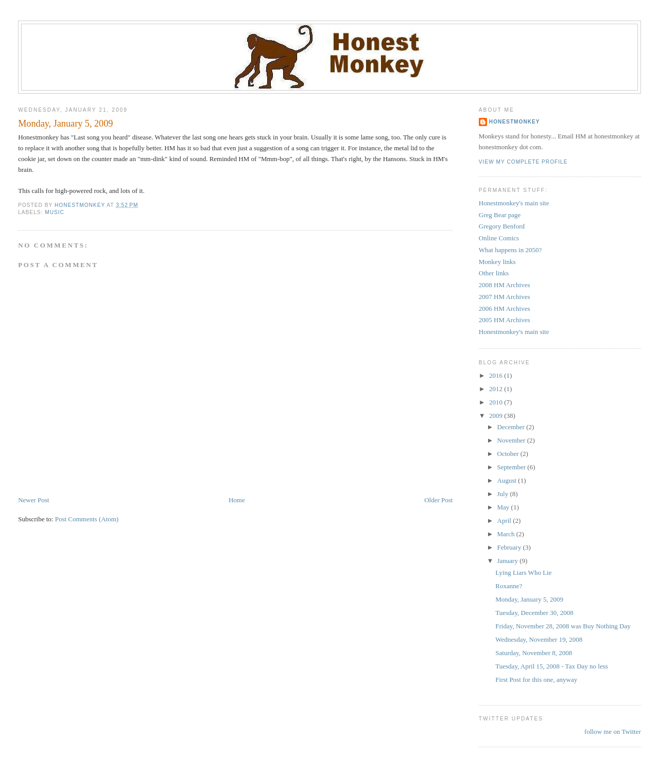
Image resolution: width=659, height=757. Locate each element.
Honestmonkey (514, 122)
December (512, 427)
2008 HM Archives (504, 285)
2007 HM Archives (504, 297)
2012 (496, 389)
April (505, 520)
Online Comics (499, 238)
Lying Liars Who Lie (523, 572)
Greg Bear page (500, 215)
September (512, 467)
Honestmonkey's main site (514, 203)
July (503, 494)
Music (54, 212)
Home (237, 500)
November (512, 440)
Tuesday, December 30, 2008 (534, 613)
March (506, 534)
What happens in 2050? (510, 250)
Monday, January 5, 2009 (529, 599)
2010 (496, 402)
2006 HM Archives (504, 308)
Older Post (438, 500)
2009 (496, 415)
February (510, 547)
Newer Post (33, 500)
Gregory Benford (502, 226)
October (509, 453)
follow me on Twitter (612, 731)
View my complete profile (523, 162)
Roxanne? (508, 586)
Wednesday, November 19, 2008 (538, 639)
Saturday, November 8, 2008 (533, 653)
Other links (494, 273)
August (507, 480)
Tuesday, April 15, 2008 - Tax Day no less (551, 666)
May (504, 507)
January (508, 561)
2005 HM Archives (504, 320)
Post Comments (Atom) (87, 519)
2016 (496, 375)
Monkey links (497, 262)
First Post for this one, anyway (536, 679)
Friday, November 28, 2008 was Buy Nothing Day (562, 626)
